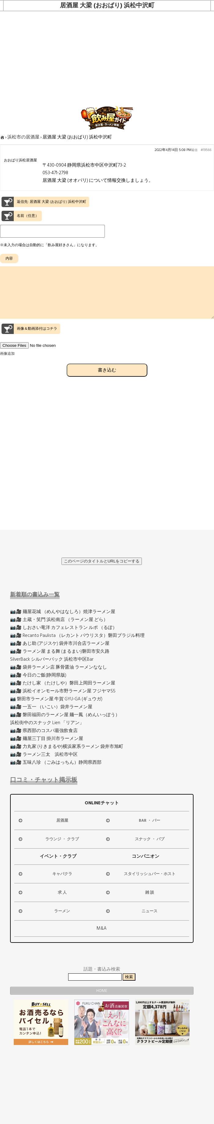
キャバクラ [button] (44, 874)
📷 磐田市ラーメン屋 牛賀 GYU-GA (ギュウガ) (56, 699)
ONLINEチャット (102, 803)
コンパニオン (145, 856)
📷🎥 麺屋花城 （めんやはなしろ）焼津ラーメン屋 (62, 612)
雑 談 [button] (129, 892)
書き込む (107, 380)
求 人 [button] (42, 892)
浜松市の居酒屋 (23, 137)
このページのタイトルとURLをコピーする (102, 561)
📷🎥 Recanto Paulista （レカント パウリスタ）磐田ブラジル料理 (77, 635)
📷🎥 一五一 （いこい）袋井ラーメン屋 (51, 707)
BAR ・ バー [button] (132, 820)
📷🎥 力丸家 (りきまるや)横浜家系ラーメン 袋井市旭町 (66, 746)
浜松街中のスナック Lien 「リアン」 (47, 723)
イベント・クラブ (58, 856)
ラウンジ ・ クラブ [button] (48, 839)
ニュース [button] (131, 911)
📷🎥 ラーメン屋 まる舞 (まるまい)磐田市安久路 (59, 651)
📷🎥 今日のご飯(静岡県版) (38, 675)
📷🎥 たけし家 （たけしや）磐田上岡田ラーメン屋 (62, 683)
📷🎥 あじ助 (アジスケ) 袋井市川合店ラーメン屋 (59, 643)
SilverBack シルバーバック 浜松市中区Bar (52, 659)
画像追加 (7, 365)
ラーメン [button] (43, 911)
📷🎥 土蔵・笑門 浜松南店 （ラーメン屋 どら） (59, 619)
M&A (102, 928)
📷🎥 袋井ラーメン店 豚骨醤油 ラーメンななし (58, 667)
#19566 (206, 150)
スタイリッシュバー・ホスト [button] (140, 874)
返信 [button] (194, 150)
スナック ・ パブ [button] (134, 839)
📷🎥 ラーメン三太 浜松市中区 (44, 754)
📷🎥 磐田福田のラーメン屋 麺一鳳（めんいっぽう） (65, 715)
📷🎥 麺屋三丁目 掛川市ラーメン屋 (46, 738)
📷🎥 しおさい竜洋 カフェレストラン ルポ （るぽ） (63, 627)
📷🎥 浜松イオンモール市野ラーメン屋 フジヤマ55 (63, 691)
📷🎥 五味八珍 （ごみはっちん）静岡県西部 (55, 762)
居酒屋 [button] (42, 820)
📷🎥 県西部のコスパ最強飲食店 (44, 730)
